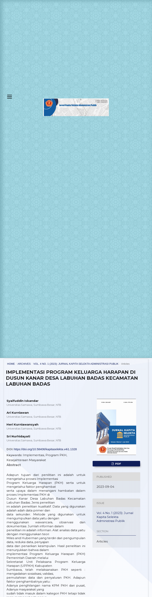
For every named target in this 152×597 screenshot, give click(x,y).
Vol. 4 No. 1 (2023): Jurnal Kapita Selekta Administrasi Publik (75, 363)
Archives (23, 363)
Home (11, 363)
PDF (117, 463)
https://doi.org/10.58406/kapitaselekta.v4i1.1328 (45, 449)
